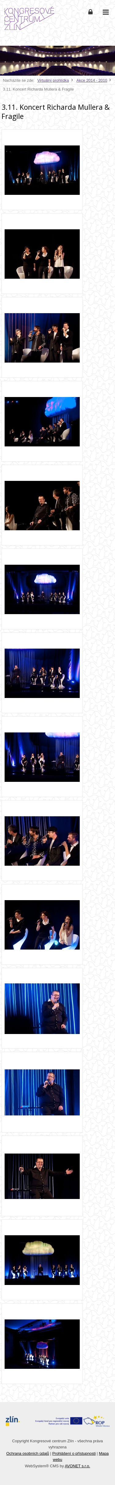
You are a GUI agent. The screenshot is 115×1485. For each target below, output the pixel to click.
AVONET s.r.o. (77, 1466)
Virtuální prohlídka (53, 80)
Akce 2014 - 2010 (91, 80)
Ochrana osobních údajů (27, 1453)
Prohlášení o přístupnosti (74, 1453)
